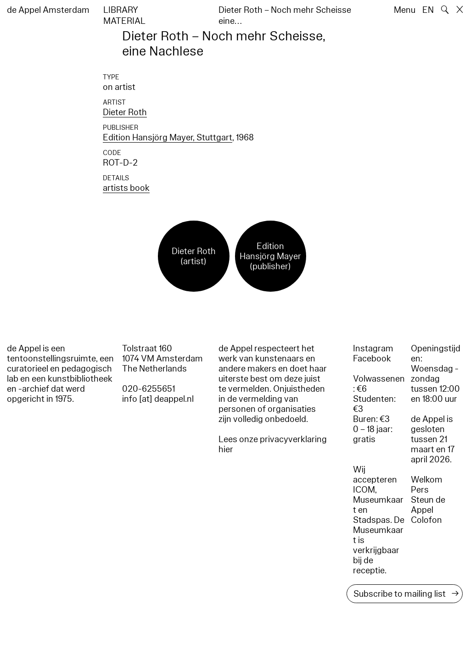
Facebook (372, 359)
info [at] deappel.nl (158, 399)
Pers (420, 490)
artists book (126, 188)
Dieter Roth (125, 112)
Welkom (426, 480)
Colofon (426, 520)
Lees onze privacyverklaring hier (272, 444)
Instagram (373, 349)
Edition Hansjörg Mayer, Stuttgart (167, 138)
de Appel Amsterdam (48, 10)
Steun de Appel (428, 505)
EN (428, 10)
